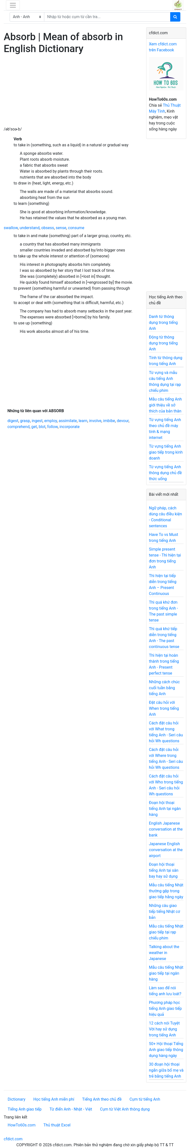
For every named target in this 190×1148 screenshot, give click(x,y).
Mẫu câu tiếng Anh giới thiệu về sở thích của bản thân (165, 405)
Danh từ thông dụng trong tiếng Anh (163, 322)
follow (52, 426)
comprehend (18, 426)
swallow (11, 227)
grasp (25, 420)
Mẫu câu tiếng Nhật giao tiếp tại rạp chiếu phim (166, 932)
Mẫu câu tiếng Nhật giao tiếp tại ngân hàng (166, 973)
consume (76, 227)
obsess (47, 227)
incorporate (70, 426)
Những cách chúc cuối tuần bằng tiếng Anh (164, 688)
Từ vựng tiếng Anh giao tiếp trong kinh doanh (166, 452)
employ (50, 420)
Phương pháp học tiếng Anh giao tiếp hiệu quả (165, 1008)
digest (12, 420)
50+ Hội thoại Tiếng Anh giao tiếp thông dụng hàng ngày (166, 1049)
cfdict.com (13, 1139)
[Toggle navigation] (13, 5)
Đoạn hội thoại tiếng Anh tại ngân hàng (165, 808)
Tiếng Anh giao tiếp (25, 1109)
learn (83, 420)
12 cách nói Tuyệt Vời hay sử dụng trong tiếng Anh (164, 1029)
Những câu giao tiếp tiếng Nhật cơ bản (164, 911)
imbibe (109, 420)
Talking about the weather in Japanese (164, 952)
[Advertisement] (71, 91)
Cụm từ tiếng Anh (144, 1099)
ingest (37, 420)
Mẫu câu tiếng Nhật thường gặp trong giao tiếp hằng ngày (166, 891)
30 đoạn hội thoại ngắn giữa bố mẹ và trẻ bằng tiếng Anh (166, 1070)
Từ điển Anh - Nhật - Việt (70, 1109)
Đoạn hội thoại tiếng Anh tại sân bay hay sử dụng (163, 870)
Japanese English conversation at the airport (166, 849)
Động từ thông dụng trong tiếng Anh (163, 343)
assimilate (68, 420)
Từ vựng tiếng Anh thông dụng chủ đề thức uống (165, 473)
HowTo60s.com (21, 1125)
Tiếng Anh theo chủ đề (101, 1099)
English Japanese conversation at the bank (166, 829)
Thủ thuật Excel (57, 1125)
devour (122, 420)
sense (61, 227)
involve (95, 420)
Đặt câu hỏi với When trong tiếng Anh (164, 708)
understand (30, 227)
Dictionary (16, 1099)
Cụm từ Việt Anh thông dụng (125, 1109)
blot (42, 426)
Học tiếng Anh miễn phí (53, 1099)
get (34, 426)
